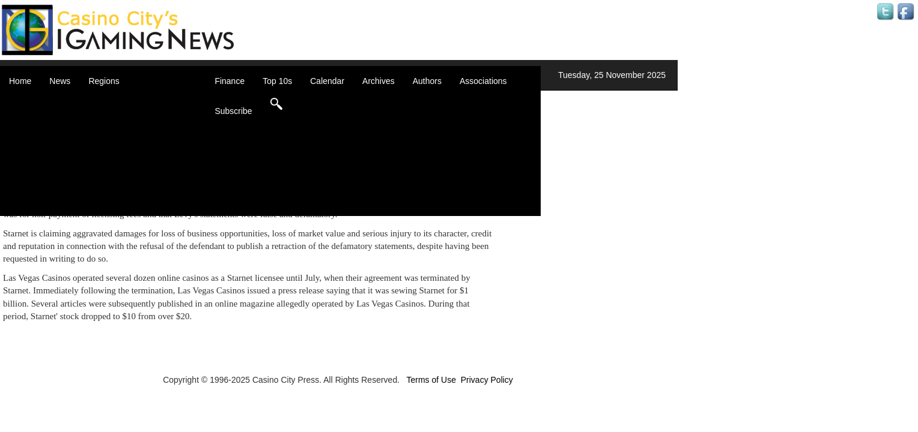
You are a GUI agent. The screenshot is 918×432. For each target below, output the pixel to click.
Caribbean (122, 138)
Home (20, 81)
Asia (111, 114)
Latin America (128, 162)
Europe (116, 150)
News (59, 81)
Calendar (327, 81)
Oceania (119, 174)
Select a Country (134, 210)
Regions (103, 81)
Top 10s (277, 81)
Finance (229, 81)
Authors (427, 81)
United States (128, 198)
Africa (114, 102)
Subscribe (233, 111)
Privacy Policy (487, 380)
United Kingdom (133, 186)
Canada (118, 126)
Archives (378, 81)
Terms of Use (430, 380)
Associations (483, 81)
